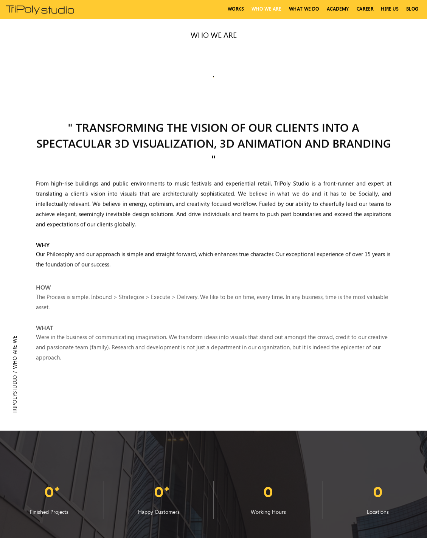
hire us (389, 9)
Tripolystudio (14, 394)
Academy (338, 9)
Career (365, 9)
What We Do (304, 9)
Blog (412, 9)
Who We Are (266, 9)
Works (236, 9)
